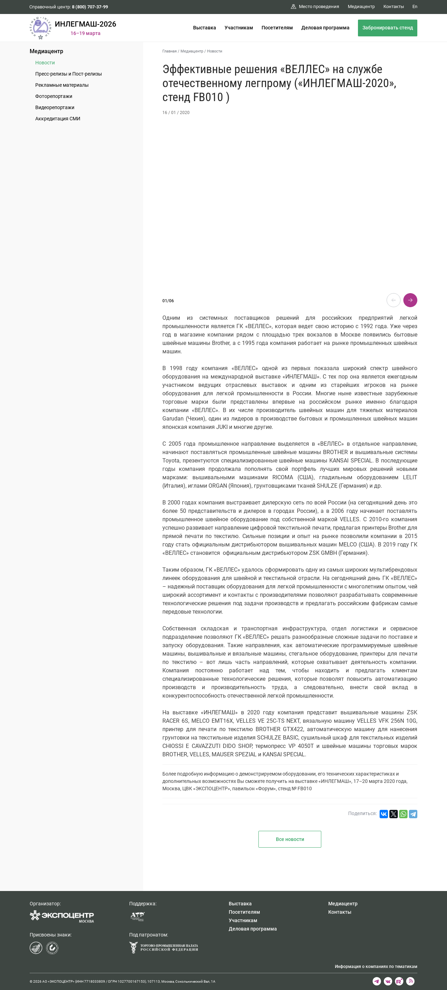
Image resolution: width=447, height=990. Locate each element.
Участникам (239, 27)
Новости (45, 62)
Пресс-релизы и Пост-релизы (68, 74)
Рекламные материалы (62, 85)
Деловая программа (325, 27)
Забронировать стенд (387, 27)
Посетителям (277, 27)
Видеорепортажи (54, 107)
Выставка (204, 27)
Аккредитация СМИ (57, 118)
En (414, 6)
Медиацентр (46, 51)
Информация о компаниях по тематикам (376, 966)
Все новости (290, 839)
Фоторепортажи (53, 96)
